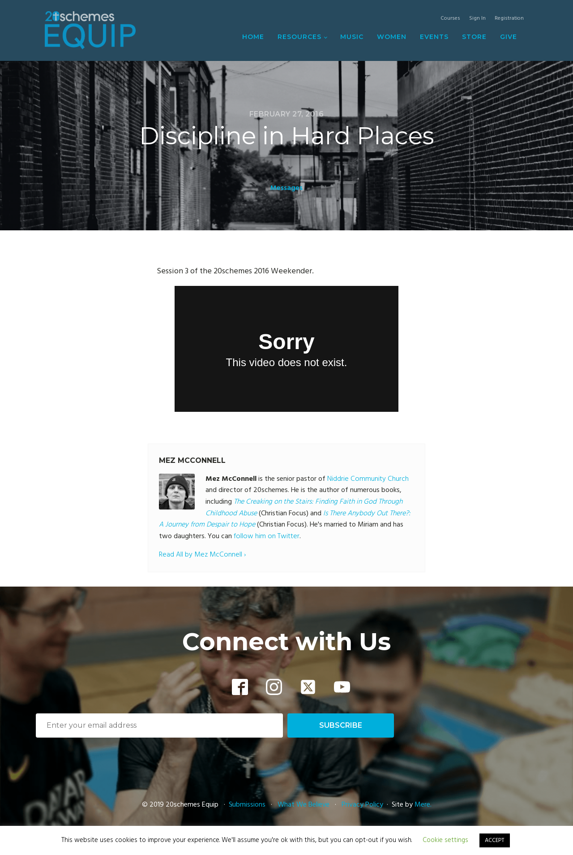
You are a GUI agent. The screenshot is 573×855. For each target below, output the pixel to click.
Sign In (477, 18)
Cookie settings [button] (445, 840)
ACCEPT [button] (495, 840)
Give (508, 37)
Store (474, 37)
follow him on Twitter (266, 536)
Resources (299, 37)
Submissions (248, 805)
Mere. (423, 805)
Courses (450, 18)
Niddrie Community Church (368, 479)
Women (391, 37)
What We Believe (303, 805)
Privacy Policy (362, 805)
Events (434, 37)
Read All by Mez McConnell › (202, 555)
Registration (509, 18)
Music (351, 37)
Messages (286, 188)
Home (253, 37)
